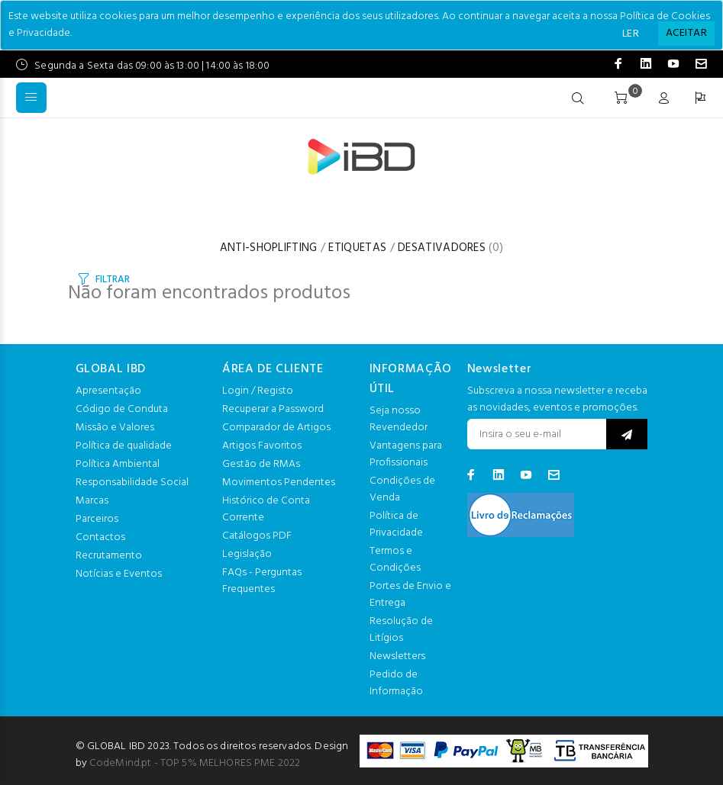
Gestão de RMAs (261, 464)
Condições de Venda (402, 489)
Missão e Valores (115, 427)
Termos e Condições (395, 559)
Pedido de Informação (396, 683)
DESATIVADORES (442, 248)
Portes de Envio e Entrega (410, 594)
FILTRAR (112, 280)
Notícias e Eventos (119, 574)
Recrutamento (109, 556)
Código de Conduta (122, 409)
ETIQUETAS (357, 248)
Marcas (92, 501)
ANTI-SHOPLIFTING (269, 248)
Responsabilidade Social (132, 482)
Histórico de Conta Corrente (266, 509)
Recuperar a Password (273, 409)
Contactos (100, 537)
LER (630, 34)
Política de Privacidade (396, 524)
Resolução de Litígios (401, 630)
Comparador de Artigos (276, 427)
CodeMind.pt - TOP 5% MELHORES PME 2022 (194, 763)
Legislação (247, 554)
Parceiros (97, 519)
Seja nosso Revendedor (399, 419)
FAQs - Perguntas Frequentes (262, 581)
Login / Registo (257, 391)
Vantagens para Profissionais (406, 454)
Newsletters (397, 656)
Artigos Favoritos (262, 446)
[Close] (686, 33)
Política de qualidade (124, 446)
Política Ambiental (118, 464)
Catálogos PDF (257, 536)
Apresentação (108, 391)
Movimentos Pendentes (278, 482)
